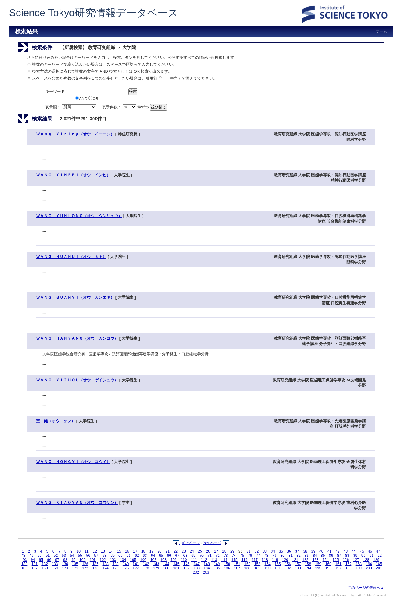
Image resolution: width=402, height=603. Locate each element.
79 (274, 555)
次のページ (212, 543)
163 (359, 564)
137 (95, 564)
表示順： (71, 107)
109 (173, 560)
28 (224, 551)
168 (44, 568)
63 (145, 555)
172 (85, 568)
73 (226, 555)
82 (298, 555)
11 (86, 551)
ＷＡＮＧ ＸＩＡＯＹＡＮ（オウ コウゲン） (77, 502)
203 (206, 572)
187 (237, 568)
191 (278, 568)
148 (207, 564)
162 (348, 564)
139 (115, 564)
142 (146, 564)
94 (33, 560)
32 (257, 551)
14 (111, 551)
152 (247, 564)
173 (95, 568)
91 (372, 555)
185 (217, 568)
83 (307, 555)
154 (268, 564)
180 (166, 568)
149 (217, 564)
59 (112, 555)
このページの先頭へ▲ (366, 588)
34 (273, 551)
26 (208, 551)
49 (31, 555)
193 (298, 568)
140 (126, 564)
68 (185, 555)
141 (136, 564)
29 (232, 551)
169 (55, 568)
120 (285, 560)
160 (328, 564)
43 (346, 551)
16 (127, 551)
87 (339, 555)
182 (186, 568)
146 (186, 564)
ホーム (381, 31)
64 (153, 555)
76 (250, 555)
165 (379, 564)
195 (318, 568)
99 (73, 560)
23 (184, 551)
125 (336, 560)
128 (366, 560)
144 (166, 564)
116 (244, 560)
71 (209, 555)
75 (242, 555)
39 (313, 551)
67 (177, 555)
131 (35, 564)
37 (297, 551)
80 (283, 555)
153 (257, 564)
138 (106, 564)
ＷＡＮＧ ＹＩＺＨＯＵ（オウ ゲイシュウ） (77, 380)
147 (197, 564)
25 (200, 551)
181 (176, 568)
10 (78, 551)
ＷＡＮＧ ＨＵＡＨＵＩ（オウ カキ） (71, 256)
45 (362, 551)
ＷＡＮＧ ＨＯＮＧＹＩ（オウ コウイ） (73, 461)
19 (151, 551)
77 (258, 555)
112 (204, 560)
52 (56, 555)
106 (143, 560)
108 (164, 560)
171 (75, 568)
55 (80, 555)
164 (369, 564)
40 (321, 551)
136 (85, 564)
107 (153, 560)
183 (197, 568)
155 (278, 564)
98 (65, 560)
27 (216, 551)
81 (290, 555)
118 (265, 560)
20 (160, 551)
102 (103, 560)
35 (281, 551)
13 (103, 551)
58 (104, 555)
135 (75, 564)
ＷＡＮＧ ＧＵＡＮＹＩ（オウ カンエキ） (75, 297)
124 (326, 560)
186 (227, 568)
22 (175, 551)
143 (156, 564)
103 (113, 560)
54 (72, 555)
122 (305, 560)
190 (268, 568)
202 (196, 572)
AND (81, 98)
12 (95, 551)
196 (328, 568)
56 (88, 555)
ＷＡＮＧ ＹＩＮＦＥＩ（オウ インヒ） (73, 175)
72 (218, 555)
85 (323, 555)
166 (24, 568)
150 (227, 564)
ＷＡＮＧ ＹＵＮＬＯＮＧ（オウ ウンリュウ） (79, 216)
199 (359, 568)
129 (376, 560)
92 (380, 555)
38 (305, 551)
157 (298, 564)
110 (184, 560)
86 (331, 555)
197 (338, 568)
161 (338, 564)
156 (288, 564)
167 (35, 568)
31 (249, 551)
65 (161, 555)
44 (354, 551)
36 (289, 551)
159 (318, 564)
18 (143, 551)
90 (363, 555)
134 (65, 564)
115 (234, 560)
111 (194, 560)
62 (137, 555)
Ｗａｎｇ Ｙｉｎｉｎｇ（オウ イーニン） (75, 134)
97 (57, 560)
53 (64, 555)
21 (168, 551)
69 (193, 555)
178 (146, 568)
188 (247, 568)
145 (176, 564)
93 (25, 560)
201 (379, 568)
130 (24, 564)
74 (234, 555)
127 (356, 560)
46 (370, 551)
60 (120, 555)
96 (49, 560)
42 (338, 551)
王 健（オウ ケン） (55, 421)
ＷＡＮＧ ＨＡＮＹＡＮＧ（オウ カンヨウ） (77, 338)
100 (82, 560)
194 (308, 568)
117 (255, 560)
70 (201, 555)
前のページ (191, 543)
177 (136, 568)
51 (48, 555)
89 (355, 555)
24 (192, 551)
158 (308, 564)
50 (40, 555)
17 (135, 551)
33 (265, 551)
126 (346, 560)
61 (129, 555)
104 (123, 560)
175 (115, 568)
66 (169, 555)
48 (23, 555)
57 (96, 555)
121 (295, 560)
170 (65, 568)
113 (214, 560)
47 (378, 551)
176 (126, 568)
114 (224, 560)
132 (44, 564)
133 (55, 564)
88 (347, 555)
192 (288, 568)
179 (156, 568)
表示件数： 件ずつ (126, 107)
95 (41, 560)
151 (237, 564)
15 (119, 551)
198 (348, 568)
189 (257, 568)
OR (93, 98)
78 (266, 555)
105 (133, 560)
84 (315, 555)
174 (106, 568)
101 (93, 560)
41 (329, 551)
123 (315, 560)
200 (369, 568)
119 (275, 560)
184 (207, 568)
